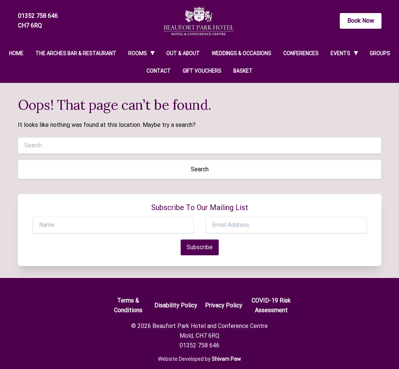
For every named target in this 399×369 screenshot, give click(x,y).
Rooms (137, 53)
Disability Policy (175, 305)
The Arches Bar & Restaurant (75, 53)
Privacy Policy (223, 305)
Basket (243, 71)
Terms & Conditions (128, 305)
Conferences (301, 53)
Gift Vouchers (202, 71)
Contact (158, 71)
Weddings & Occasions (241, 53)
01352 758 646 (38, 15)
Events (340, 53)
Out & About (183, 53)
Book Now (360, 20)
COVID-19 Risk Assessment (271, 305)
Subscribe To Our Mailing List (199, 207)
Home (16, 53)
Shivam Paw (226, 359)
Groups (380, 53)
